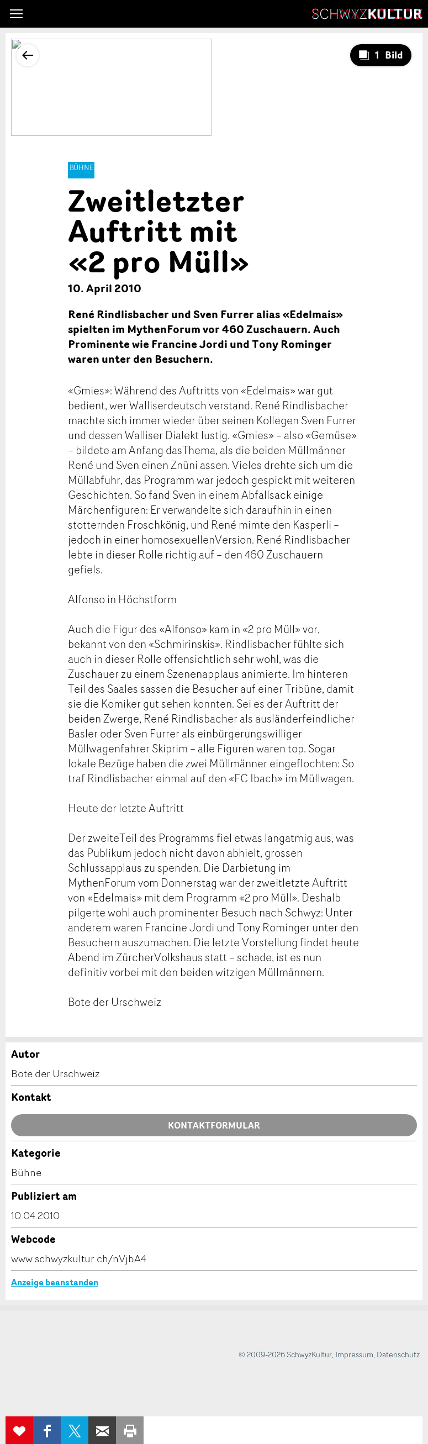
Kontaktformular (214, 1125)
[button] (16, 14)
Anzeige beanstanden (54, 1282)
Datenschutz (398, 1354)
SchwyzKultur (367, 14)
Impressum (354, 1354)
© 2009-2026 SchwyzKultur (285, 1354)
